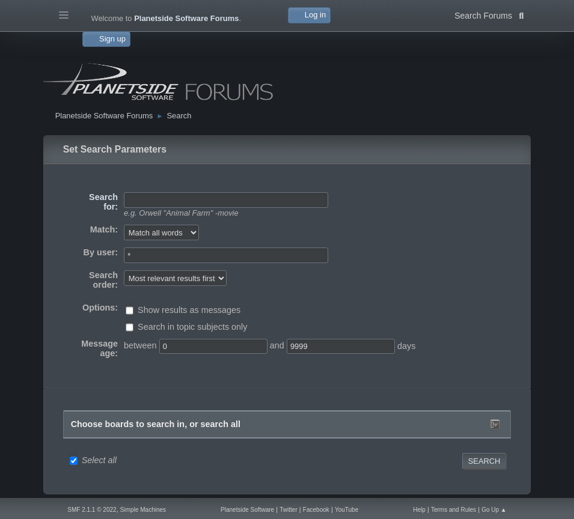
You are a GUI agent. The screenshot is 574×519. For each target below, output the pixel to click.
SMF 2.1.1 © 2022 (91, 509)
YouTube (346, 509)
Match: (104, 229)
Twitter (288, 509)
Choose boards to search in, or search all (155, 424)
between (140, 345)
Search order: (103, 280)
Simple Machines (143, 509)
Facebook (316, 509)
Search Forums (489, 14)
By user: (101, 252)
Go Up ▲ (494, 509)
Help (419, 509)
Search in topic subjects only (192, 327)
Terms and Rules (453, 509)
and (277, 345)
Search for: (103, 201)
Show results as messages (189, 310)
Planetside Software (247, 509)
